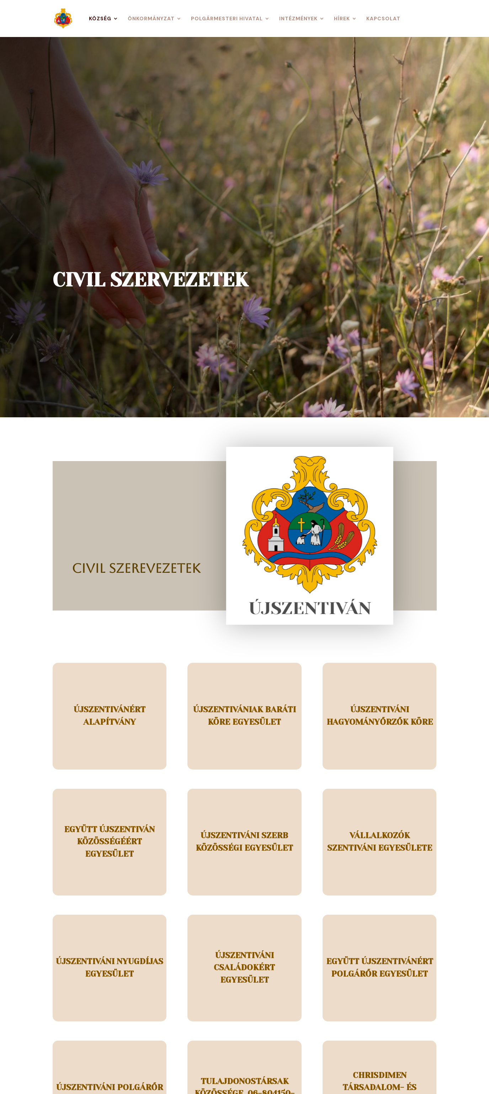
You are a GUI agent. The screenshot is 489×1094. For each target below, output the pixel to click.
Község (100, 19)
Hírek (342, 19)
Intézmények (298, 19)
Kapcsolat (383, 19)
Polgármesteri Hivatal (227, 19)
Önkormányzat (151, 19)
